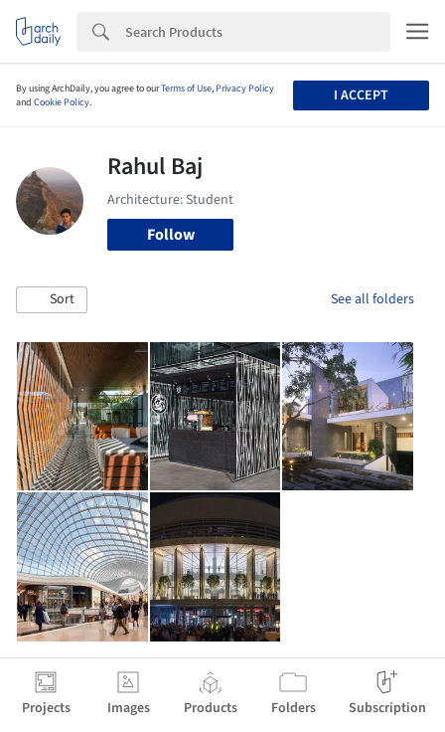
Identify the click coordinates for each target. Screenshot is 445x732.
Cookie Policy (61, 102)
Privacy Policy (245, 88)
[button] (51, 300)
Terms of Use (186, 88)
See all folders (372, 299)
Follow (171, 235)
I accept (361, 95)
